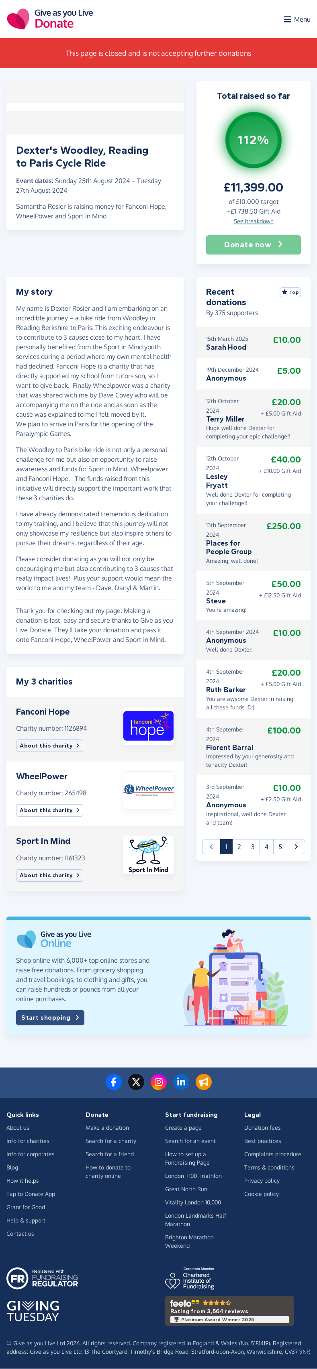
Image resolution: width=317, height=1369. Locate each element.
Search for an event (190, 1141)
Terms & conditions (269, 1167)
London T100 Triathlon (193, 1176)
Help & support (25, 1220)
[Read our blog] (204, 1087)
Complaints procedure (272, 1154)
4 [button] (266, 847)
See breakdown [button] (254, 221)
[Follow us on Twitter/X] (136, 1087)
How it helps (22, 1181)
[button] (148, 725)
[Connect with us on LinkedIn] (181, 1087)
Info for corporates (30, 1154)
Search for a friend (110, 1154)
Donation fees (262, 1128)
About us (17, 1128)
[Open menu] (296, 19)
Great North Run (186, 1189)
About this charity (50, 746)
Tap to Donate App (30, 1194)
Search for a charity (111, 1141)
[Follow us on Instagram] (159, 1087)
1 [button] (229, 846)
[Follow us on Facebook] (114, 1087)
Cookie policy (261, 1194)
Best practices (262, 1141)
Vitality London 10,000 (193, 1202)
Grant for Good (25, 1207)
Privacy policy (262, 1181)
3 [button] (253, 847)
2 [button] (239, 847)
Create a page (183, 1128)
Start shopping (50, 1018)
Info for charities (27, 1141)
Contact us (20, 1233)
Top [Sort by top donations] (290, 292)
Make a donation (107, 1128)
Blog (12, 1167)
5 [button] (280, 847)
